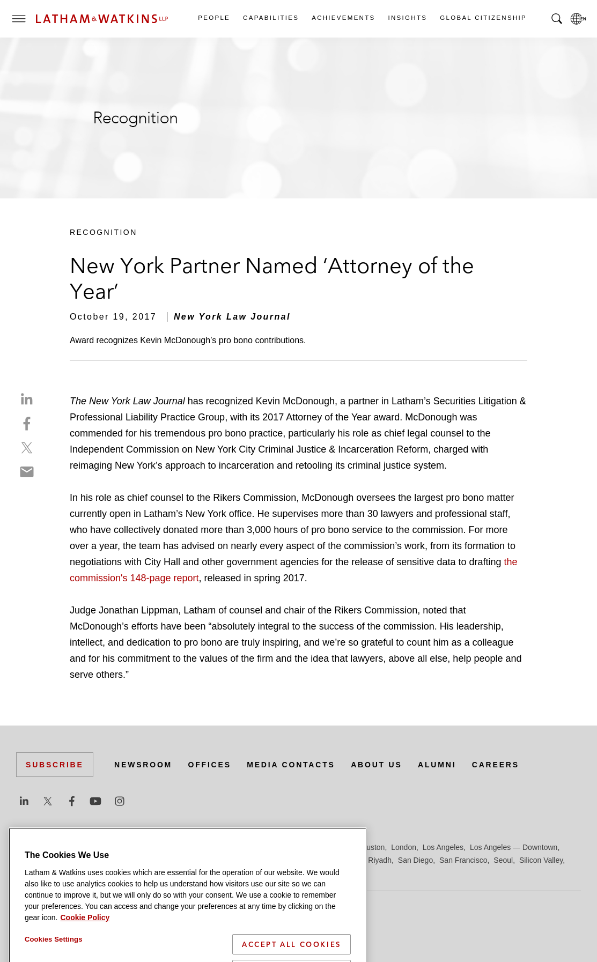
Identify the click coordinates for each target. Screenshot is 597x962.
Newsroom (143, 764)
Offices (209, 764)
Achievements (343, 17)
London (403, 847)
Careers (495, 764)
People (213, 17)
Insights (407, 17)
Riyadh (380, 860)
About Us (376, 764)
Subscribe (55, 764)
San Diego (415, 860)
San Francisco (463, 860)
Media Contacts (291, 764)
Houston (371, 847)
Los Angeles (443, 847)
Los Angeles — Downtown (513, 847)
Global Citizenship (483, 17)
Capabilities (270, 17)
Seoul (503, 860)
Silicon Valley (541, 860)
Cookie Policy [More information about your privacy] (84, 936)
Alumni (437, 764)
